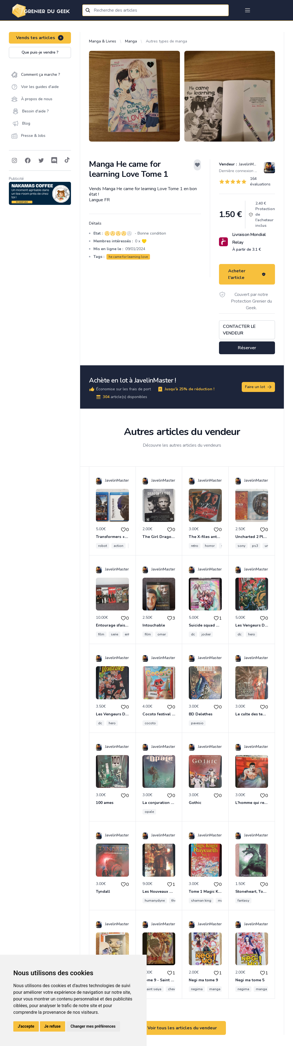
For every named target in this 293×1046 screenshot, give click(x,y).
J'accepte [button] (26, 1026)
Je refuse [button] (52, 1026)
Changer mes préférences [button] (93, 1026)
